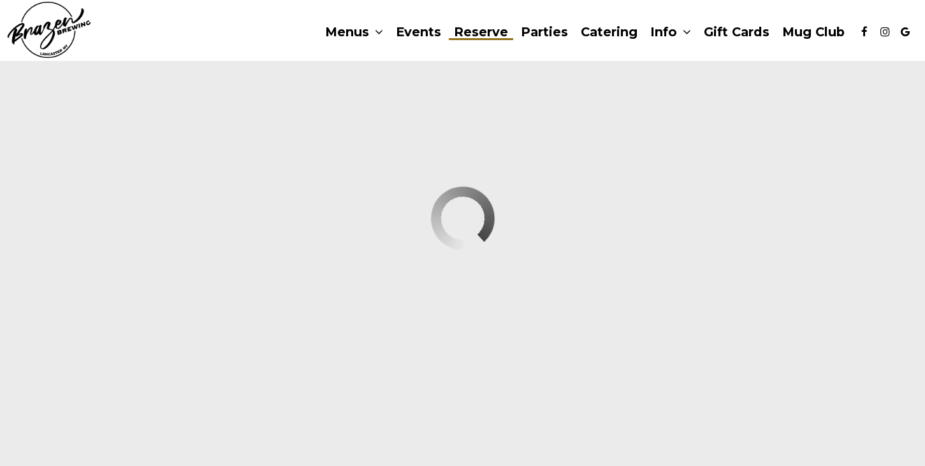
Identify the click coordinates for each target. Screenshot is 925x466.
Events (418, 31)
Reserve (481, 31)
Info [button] (670, 32)
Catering (609, 31)
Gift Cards (736, 31)
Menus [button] (354, 32)
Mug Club (813, 31)
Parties (544, 31)
